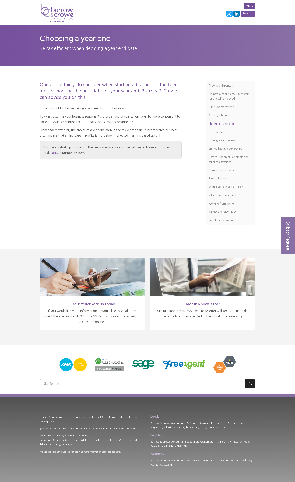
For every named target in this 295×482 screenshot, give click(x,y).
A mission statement (221, 107)
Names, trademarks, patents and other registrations (229, 159)
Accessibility (83, 417)
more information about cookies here (102, 452)
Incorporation (217, 132)
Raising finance (218, 178)
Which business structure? (224, 195)
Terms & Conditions (103, 417)
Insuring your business (222, 140)
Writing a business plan (222, 212)
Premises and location (222, 170)
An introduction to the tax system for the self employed (229, 96)
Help (51, 421)
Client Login (248, 13)
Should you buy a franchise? (226, 187)
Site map (69, 417)
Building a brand (218, 115)
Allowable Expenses (221, 85)
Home (43, 417)
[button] (288, 235)
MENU (250, 5)
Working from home (221, 203)
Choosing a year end (221, 123)
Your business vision (221, 220)
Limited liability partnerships (225, 148)
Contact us (55, 417)
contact (56, 152)
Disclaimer (122, 417)
